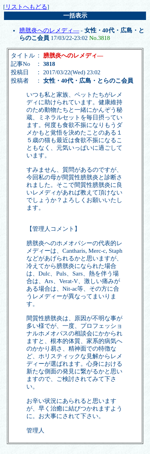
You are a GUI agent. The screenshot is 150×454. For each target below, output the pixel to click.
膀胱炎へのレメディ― (49, 30)
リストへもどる (26, 7)
